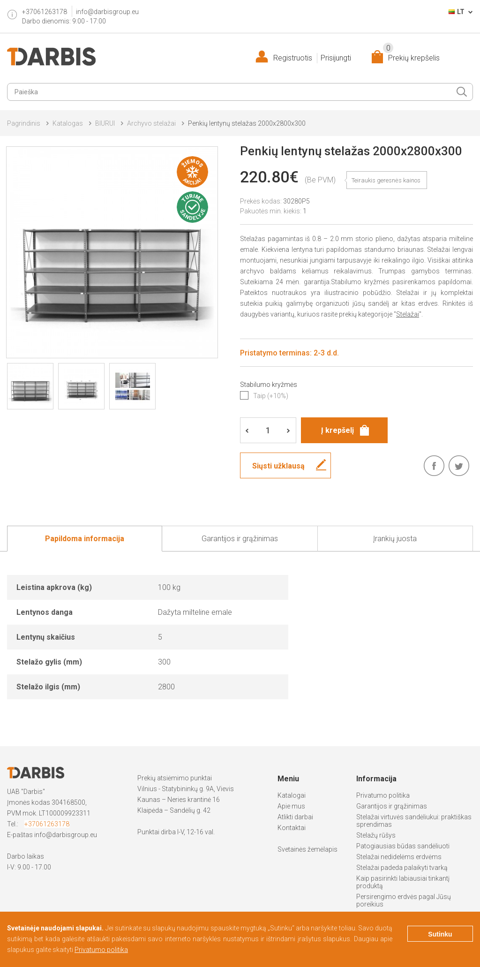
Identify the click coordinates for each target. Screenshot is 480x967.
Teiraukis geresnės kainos (386, 180)
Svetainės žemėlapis (308, 849)
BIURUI (105, 123)
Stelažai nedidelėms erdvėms (399, 857)
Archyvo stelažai (151, 123)
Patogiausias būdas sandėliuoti (403, 846)
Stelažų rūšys (376, 835)
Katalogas (67, 123)
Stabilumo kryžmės (268, 384)
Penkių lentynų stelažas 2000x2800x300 (247, 123)
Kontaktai (292, 827)
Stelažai (407, 314)
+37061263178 (46, 824)
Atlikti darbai (295, 817)
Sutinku (440, 934)
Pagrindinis (23, 123)
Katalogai (292, 795)
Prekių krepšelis (411, 56)
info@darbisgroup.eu (107, 11)
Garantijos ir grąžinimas (391, 806)
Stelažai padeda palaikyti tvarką (402, 867)
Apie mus (291, 806)
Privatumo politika (383, 795)
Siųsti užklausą (278, 465)
